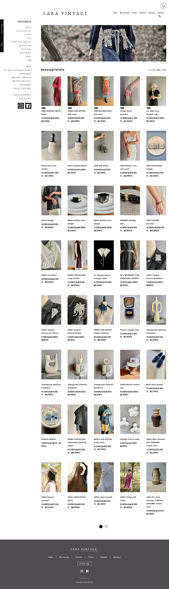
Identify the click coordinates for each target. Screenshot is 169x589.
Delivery (152, 12)
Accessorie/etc (24, 31)
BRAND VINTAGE (21, 77)
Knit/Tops (26, 49)
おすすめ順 (151, 67)
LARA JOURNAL (22, 95)
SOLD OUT (25, 98)
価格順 (158, 67)
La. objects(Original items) (17, 70)
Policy (134, 12)
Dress (28, 27)
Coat (29, 38)
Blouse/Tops (25, 45)
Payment (142, 12)
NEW (28, 66)
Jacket (28, 34)
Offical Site (2, 28)
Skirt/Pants (25, 53)
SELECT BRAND (22, 88)
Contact (161, 12)
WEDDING (25, 85)
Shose (28, 56)
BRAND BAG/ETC (21, 81)
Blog (2, 45)
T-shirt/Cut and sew (21, 42)
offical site (84, 560)
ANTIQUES (25, 74)
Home (115, 12)
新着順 (164, 67)
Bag (29, 60)
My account (124, 12)
